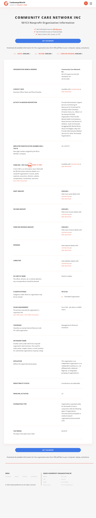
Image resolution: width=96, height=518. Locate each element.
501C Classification (67, 485)
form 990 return (18, 315)
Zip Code (64, 476)
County (63, 479)
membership (75, 89)
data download (66, 92)
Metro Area (46, 485)
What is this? (35, 165)
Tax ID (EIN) (64, 482)
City (44, 479)
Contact (24, 476)
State (44, 482)
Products (8, 476)
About (17, 476)
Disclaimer (34, 476)
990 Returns (57, 29)
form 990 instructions (20, 181)
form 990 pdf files (56, 48)
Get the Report (48, 41)
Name (45, 476)
